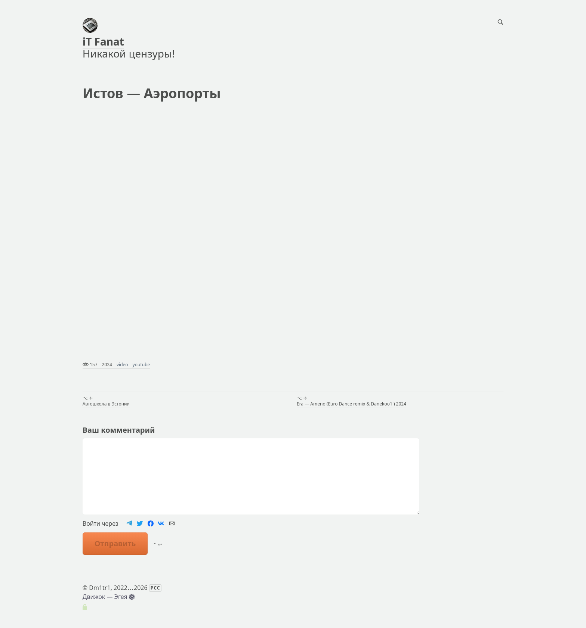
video (122, 364)
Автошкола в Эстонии (106, 404)
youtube (141, 364)
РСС (155, 588)
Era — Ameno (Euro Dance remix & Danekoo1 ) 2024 (351, 404)
